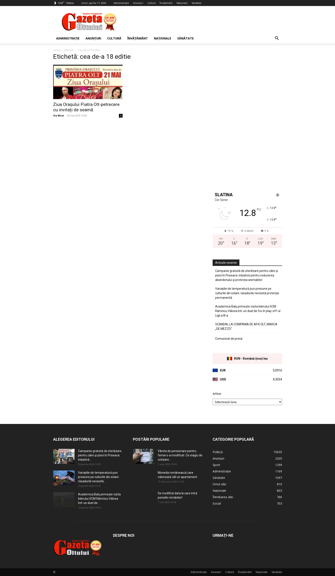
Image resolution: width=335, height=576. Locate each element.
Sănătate (196, 3)
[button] (277, 39)
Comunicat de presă (228, 338)
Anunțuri (138, 3)
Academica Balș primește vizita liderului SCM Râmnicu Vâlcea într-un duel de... (99, 499)
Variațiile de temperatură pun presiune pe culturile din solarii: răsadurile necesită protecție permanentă (247, 293)
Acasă (56, 50)
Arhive (217, 394)
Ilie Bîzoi (58, 115)
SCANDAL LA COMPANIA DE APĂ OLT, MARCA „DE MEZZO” (246, 326)
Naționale (182, 3)
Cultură (151, 3)
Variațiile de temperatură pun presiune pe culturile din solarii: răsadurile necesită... (98, 477)
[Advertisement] (204, 21)
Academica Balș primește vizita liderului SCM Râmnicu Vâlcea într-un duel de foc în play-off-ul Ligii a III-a (247, 311)
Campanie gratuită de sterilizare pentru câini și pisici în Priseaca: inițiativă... (100, 455)
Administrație (121, 3)
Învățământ (166, 3)
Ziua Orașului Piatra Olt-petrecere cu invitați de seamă (86, 107)
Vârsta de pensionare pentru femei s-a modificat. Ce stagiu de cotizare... (180, 455)
